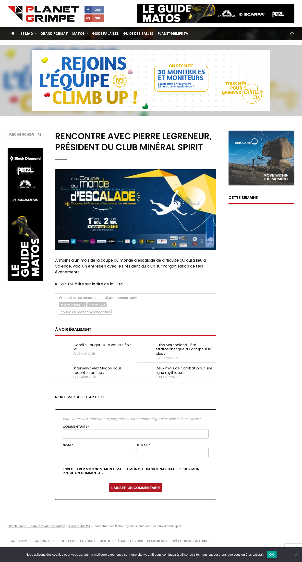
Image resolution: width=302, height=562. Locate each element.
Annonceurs (46, 541)
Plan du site (157, 541)
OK (271, 554)
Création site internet (190, 541)
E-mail (144, 445)
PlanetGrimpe (19, 541)
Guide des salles (138, 33)
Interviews (97, 305)
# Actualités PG (72, 305)
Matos (78, 33)
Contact (68, 541)
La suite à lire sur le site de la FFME (92, 284)
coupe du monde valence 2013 (85, 312)
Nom (68, 445)
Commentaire (76, 427)
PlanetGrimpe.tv (173, 33)
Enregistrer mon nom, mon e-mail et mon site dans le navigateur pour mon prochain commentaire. (131, 471)
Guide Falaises (105, 33)
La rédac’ (88, 541)
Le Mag (27, 33)
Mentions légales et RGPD (121, 541)
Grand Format (54, 33)
